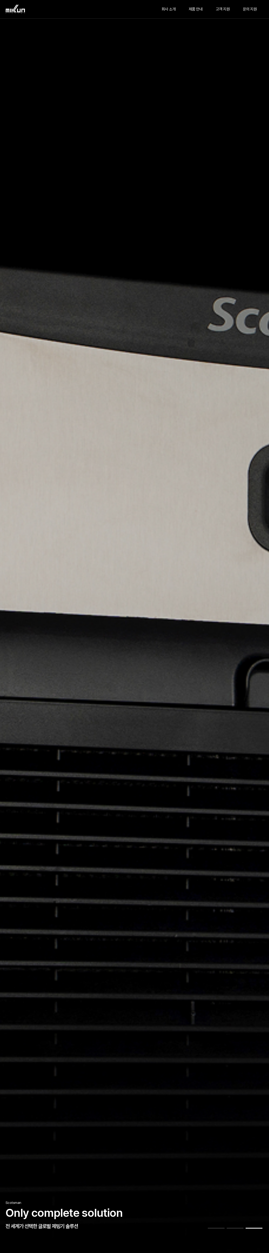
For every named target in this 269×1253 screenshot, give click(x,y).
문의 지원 (250, 9)
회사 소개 (168, 9)
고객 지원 (223, 9)
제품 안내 (196, 9)
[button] (216, 1228)
